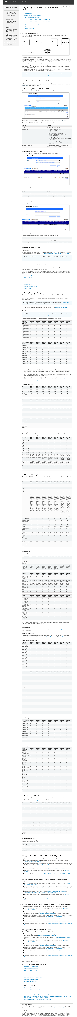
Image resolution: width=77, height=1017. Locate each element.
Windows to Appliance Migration (64, 937)
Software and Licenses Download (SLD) (11, 18)
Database (26, 280)
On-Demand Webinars (29, 987)
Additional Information (11, 42)
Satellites (26, 282)
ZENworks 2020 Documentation (31, 979)
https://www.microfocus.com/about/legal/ (57, 1007)
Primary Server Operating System (31, 275)
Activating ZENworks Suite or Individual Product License (56, 253)
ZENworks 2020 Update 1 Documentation (33, 977)
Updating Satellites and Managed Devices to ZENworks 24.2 (57, 953)
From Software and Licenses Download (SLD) (55, 916)
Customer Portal (31, 83)
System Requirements (63, 636)
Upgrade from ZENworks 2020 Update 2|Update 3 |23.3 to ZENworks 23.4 (11, 35)
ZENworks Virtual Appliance (30, 277)
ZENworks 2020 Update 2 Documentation (33, 975)
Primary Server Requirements (61, 307)
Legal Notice (9, 44)
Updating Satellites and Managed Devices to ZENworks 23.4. (57, 921)
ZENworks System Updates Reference (55, 918)
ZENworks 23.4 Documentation (31, 968)
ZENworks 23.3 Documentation (31, 970)
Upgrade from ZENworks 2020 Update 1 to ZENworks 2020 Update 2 (11, 30)
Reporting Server (28, 288)
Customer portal (49, 249)
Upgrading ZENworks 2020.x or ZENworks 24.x (11, 13)
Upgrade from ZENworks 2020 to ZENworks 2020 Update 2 (11, 26)
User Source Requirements (36, 800)
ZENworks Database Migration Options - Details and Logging (37, 994)
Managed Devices (28, 284)
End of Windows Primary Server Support (41, 75)
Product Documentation (11, 9)
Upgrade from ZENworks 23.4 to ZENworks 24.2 (11, 39)
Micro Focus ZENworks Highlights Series (33, 989)
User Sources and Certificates (30, 286)
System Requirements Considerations (11, 22)
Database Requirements (43, 554)
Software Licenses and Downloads (43, 83)
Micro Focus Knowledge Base (30, 981)
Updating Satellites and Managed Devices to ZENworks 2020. (57, 873)
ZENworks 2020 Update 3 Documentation (33, 972)
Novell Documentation (10, 7)
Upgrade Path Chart (10, 15)
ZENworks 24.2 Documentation (31, 966)
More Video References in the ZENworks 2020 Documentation (37, 999)
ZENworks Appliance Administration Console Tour (35, 992)
